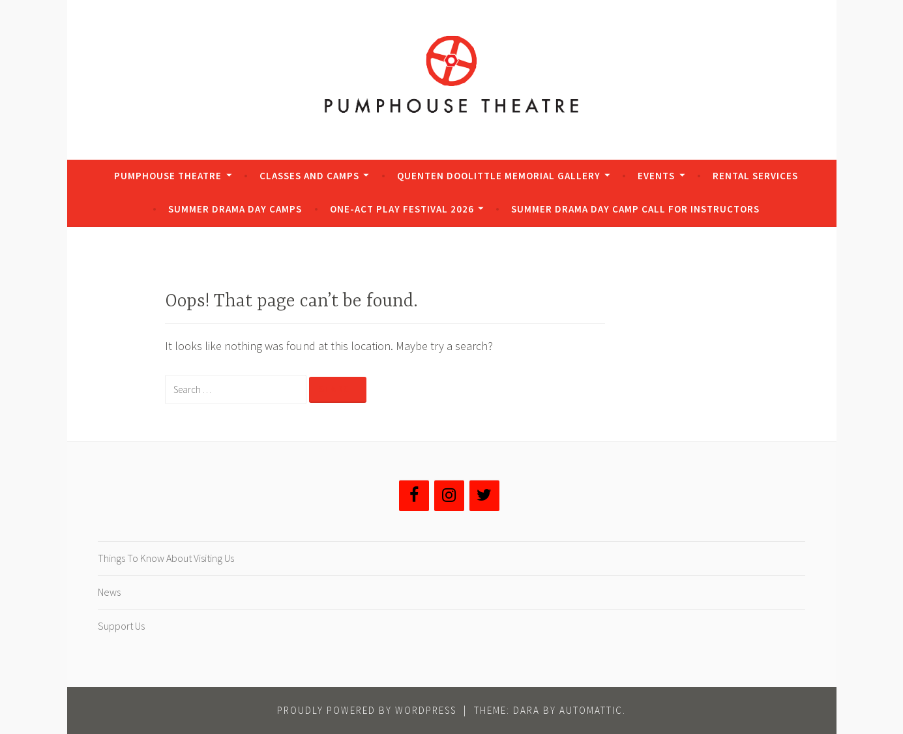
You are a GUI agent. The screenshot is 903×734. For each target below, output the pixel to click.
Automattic (591, 710)
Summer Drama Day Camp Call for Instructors (635, 209)
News (109, 591)
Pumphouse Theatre (168, 175)
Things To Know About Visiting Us (166, 558)
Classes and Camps (309, 175)
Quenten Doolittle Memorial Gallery (498, 175)
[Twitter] (484, 495)
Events (656, 175)
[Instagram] (449, 495)
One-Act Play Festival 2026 (402, 209)
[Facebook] (414, 495)
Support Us (121, 625)
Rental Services (755, 175)
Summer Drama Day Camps (235, 209)
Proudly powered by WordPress (366, 710)
